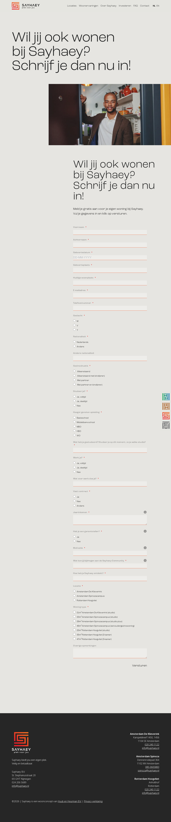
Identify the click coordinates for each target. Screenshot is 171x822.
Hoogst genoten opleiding (86, 412)
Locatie (77, 586)
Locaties (72, 6)
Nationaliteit (79, 337)
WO (76, 435)
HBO (77, 430)
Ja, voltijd (79, 396)
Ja (76, 496)
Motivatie (110, 548)
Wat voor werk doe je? (85, 479)
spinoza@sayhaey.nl (148, 770)
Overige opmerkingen (84, 646)
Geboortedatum (82, 252)
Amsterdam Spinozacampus (89, 595)
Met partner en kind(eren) (87, 384)
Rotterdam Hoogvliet (85, 600)
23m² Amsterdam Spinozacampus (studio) (95, 616)
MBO (77, 426)
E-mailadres (79, 290)
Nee (77, 405)
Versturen (139, 665)
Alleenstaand (81, 371)
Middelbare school (84, 422)
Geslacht (78, 316)
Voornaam (79, 227)
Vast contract (80, 491)
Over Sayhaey (108, 6)
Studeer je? (79, 391)
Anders (78, 346)
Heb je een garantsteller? (110, 531)
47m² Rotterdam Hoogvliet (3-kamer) (92, 638)
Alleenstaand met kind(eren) (89, 375)
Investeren (125, 6)
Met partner (81, 380)
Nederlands (80, 341)
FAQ (135, 6)
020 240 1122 (152, 744)
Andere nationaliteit (83, 353)
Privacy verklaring (93, 801)
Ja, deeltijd (80, 401)
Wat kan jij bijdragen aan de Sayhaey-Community (110, 560)
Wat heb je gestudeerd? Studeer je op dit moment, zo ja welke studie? (109, 442)
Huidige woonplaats (83, 278)
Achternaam (80, 240)
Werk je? (78, 458)
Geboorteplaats (81, 265)
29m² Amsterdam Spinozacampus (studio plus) (97, 621)
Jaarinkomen (110, 512)
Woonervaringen (88, 6)
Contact (144, 6)
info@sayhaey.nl (20, 786)
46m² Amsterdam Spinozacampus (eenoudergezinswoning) (103, 625)
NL (154, 6)
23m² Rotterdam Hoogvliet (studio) (91, 630)
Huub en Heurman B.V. (69, 801)
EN (158, 6)
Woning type (80, 607)
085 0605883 (152, 767)
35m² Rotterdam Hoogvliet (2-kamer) (92, 634)
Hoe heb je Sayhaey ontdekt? (88, 573)
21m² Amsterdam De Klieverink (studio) (94, 612)
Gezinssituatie (81, 366)
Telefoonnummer (82, 303)
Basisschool (81, 417)
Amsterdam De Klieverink (87, 591)
